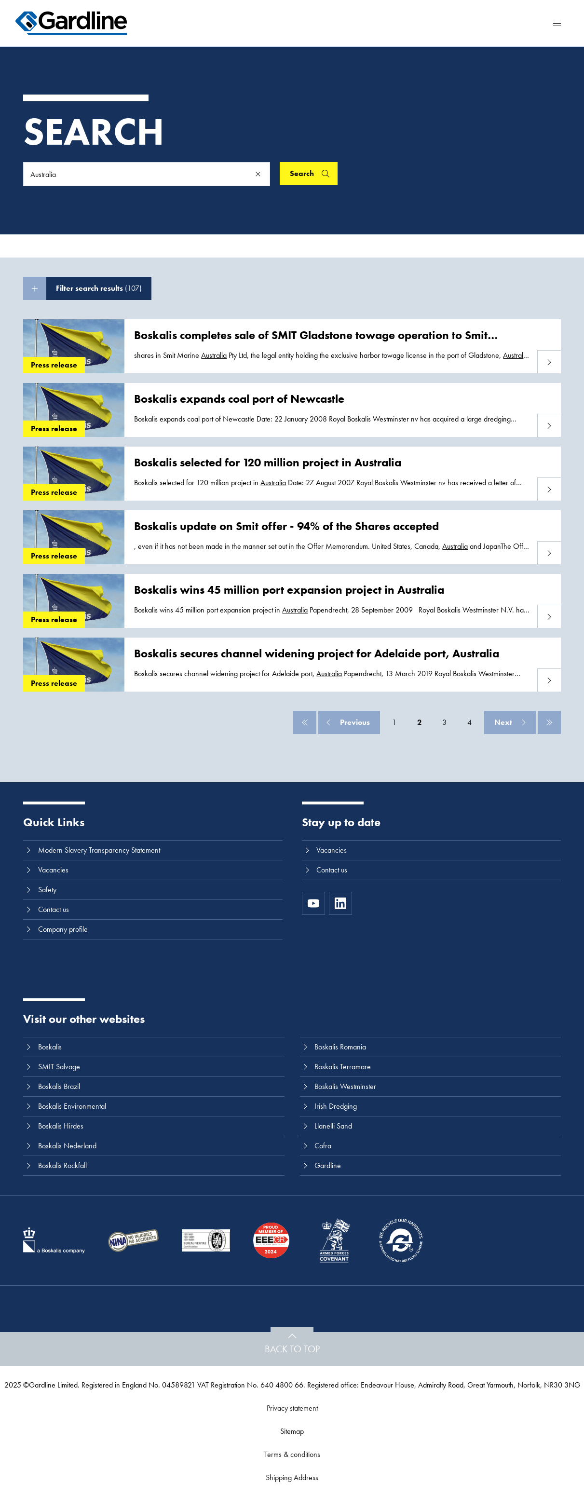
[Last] (549, 722)
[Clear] (258, 174)
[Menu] (557, 23)
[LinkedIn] (340, 903)
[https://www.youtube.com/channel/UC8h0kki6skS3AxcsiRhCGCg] (313, 903)
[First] (304, 722)
